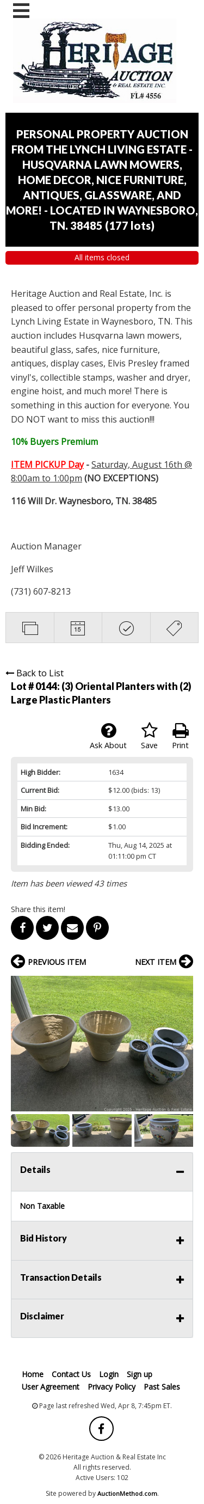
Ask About (108, 736)
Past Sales (162, 1386)
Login (109, 1374)
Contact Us (71, 1374)
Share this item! (38, 909)
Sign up (139, 1374)
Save (149, 736)
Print (180, 736)
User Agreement (50, 1386)
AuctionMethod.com (127, 1493)
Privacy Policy (111, 1386)
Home (33, 1374)
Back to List (34, 673)
